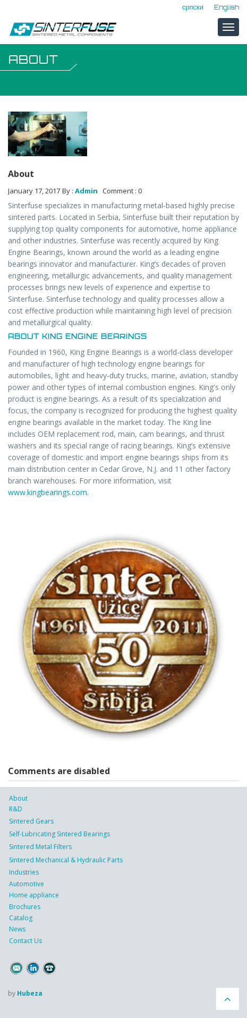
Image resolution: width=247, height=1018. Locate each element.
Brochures (24, 906)
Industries (24, 872)
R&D (15, 808)
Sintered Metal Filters (40, 846)
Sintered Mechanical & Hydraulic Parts (66, 859)
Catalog (20, 917)
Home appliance (34, 895)
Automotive (26, 883)
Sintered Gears (31, 821)
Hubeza (29, 993)
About (18, 798)
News (17, 929)
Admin (86, 191)
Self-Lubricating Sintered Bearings (59, 833)
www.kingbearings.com (47, 492)
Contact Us (25, 940)
